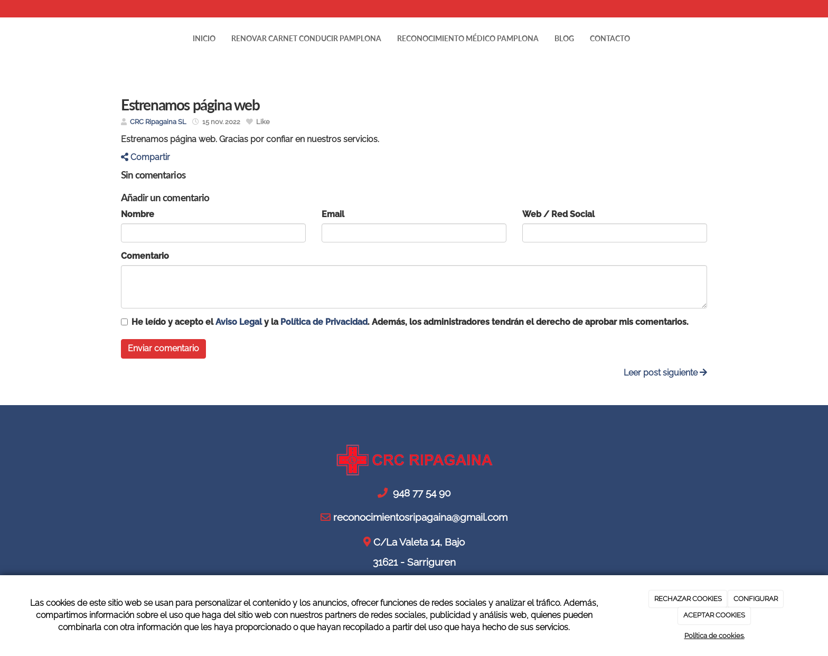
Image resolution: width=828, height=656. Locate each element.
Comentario (145, 256)
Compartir (145, 157)
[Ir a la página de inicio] (110, 38)
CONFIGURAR (755, 599)
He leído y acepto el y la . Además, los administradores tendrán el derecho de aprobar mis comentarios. (410, 322)
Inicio (204, 38)
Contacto (610, 38)
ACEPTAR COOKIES (714, 615)
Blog (564, 38)
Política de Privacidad (324, 322)
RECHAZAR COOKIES (688, 599)
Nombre (137, 214)
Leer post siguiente (665, 373)
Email (333, 214)
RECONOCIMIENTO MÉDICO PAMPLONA (468, 38)
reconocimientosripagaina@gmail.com (264, 8)
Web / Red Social (558, 214)
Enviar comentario (163, 348)
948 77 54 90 (155, 8)
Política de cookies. (714, 636)
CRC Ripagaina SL (158, 122)
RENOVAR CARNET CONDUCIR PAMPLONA (306, 38)
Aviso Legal (238, 322)
